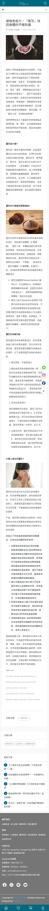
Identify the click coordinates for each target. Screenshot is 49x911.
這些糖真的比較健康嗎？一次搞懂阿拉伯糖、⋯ (24, 776)
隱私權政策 (32, 824)
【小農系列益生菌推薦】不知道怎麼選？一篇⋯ (23, 766)
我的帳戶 (5, 834)
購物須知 (23, 834)
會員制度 (42, 834)
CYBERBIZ (17, 901)
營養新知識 (30, 743)
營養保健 (23, 718)
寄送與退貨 (32, 834)
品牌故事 (5, 824)
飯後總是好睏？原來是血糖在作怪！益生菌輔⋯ (24, 795)
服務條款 (23, 824)
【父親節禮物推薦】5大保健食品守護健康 (24, 785)
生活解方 (19, 743)
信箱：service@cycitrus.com (14, 870)
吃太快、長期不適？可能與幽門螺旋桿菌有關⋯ (24, 804)
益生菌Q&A (6, 839)
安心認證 (14, 824)
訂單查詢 (14, 834)
